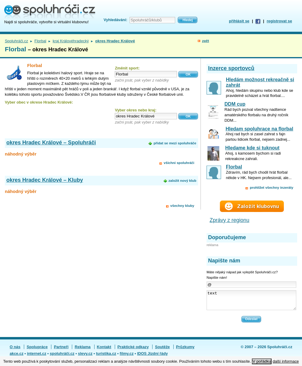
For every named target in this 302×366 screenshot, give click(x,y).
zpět (205, 41)
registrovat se (279, 21)
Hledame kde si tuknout (252, 147)
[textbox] (146, 74)
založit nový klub (182, 180)
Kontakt (104, 350)
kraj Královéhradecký (71, 41)
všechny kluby (182, 205)
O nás (15, 350)
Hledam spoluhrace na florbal (259, 128)
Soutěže (162, 350)
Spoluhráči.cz (16, 41)
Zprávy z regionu (229, 220)
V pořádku (261, 361)
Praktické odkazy (133, 350)
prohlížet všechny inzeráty (271, 187)
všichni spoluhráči (179, 163)
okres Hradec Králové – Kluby (44, 180)
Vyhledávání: (115, 20)
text (251, 302)
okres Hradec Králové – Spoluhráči (51, 143)
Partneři (61, 350)
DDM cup (234, 104)
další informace (286, 361)
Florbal (40, 41)
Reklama (83, 350)
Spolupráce (37, 350)
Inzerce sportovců (231, 68)
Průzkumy (185, 350)
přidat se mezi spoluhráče (174, 143)
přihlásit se (239, 21)
